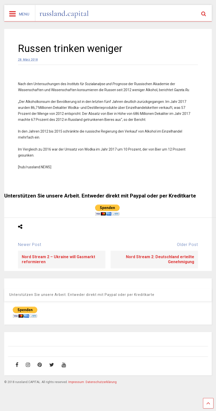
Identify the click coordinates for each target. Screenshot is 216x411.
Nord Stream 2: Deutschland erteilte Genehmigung (160, 259)
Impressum (76, 382)
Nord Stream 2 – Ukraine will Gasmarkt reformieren (58, 259)
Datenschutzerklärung (101, 382)
